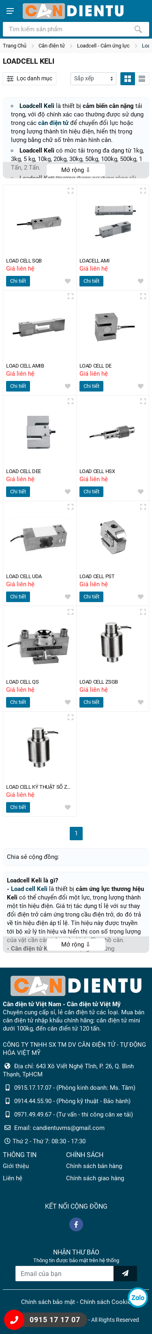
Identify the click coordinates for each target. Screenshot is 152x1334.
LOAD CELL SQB (25, 261)
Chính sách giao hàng (95, 1178)
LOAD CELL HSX (98, 471)
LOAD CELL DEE (25, 471)
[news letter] (125, 1273)
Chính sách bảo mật (48, 1302)
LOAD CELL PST (98, 576)
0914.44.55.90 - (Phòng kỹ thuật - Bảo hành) (72, 1101)
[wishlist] (67, 281)
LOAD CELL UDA (25, 576)
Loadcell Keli (36, 106)
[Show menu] (10, 11)
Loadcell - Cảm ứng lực (103, 46)
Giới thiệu (16, 1166)
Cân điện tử (52, 46)
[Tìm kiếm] (138, 29)
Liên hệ (12, 1178)
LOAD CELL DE (96, 366)
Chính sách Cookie (105, 1302)
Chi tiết (18, 281)
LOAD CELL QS (23, 682)
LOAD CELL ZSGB (100, 682)
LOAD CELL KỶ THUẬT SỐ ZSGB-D (39, 787)
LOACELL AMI (96, 261)
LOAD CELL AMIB (26, 366)
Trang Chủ (14, 46)
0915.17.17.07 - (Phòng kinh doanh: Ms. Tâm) (74, 1087)
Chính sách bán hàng (94, 1166)
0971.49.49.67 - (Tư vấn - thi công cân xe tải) (73, 1114)
